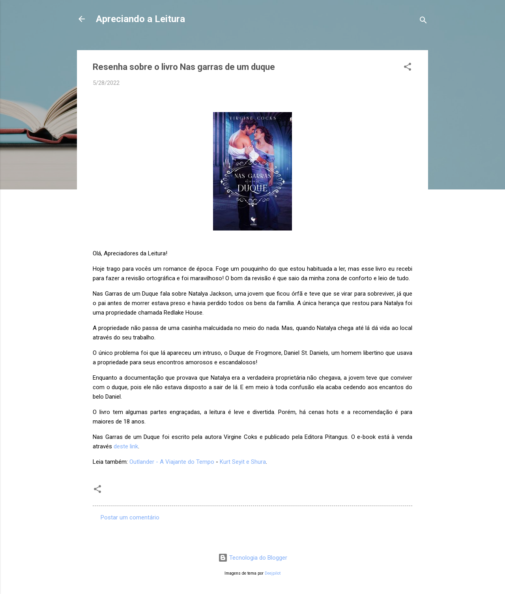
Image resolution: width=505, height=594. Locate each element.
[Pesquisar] (423, 21)
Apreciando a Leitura (140, 18)
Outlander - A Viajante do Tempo (171, 461)
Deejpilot (273, 573)
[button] (407, 68)
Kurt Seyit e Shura (243, 461)
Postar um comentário (130, 517)
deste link (126, 446)
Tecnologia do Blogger (252, 557)
